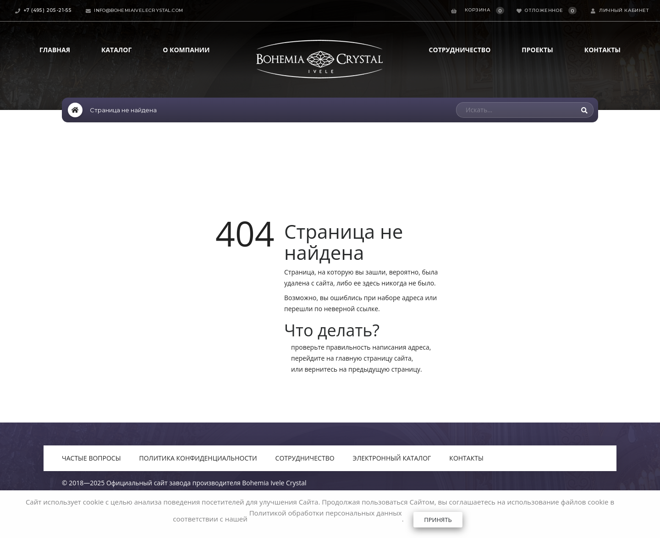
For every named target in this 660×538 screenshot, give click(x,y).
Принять (437, 520)
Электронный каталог (392, 458)
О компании (186, 49)
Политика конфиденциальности (198, 458)
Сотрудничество (460, 49)
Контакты (602, 49)
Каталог (116, 49)
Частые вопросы (91, 458)
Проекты (537, 49)
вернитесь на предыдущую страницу (362, 369)
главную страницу (364, 358)
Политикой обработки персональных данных (325, 512)
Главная (54, 49)
